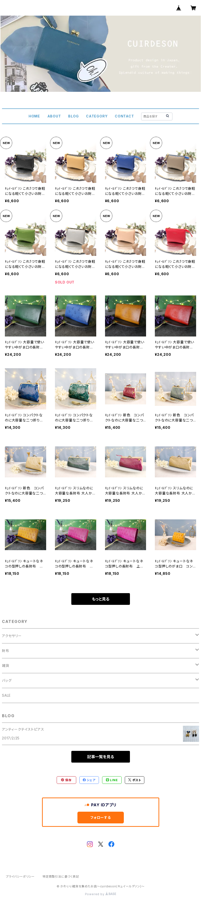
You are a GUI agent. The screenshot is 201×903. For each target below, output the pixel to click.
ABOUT (54, 116)
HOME (34, 116)
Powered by (100, 894)
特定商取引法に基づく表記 (60, 876)
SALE (6, 695)
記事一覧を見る (100, 756)
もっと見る (100, 599)
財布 (5, 651)
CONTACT (124, 116)
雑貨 (5, 665)
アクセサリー (12, 636)
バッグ (6, 680)
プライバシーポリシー (20, 876)
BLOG (73, 116)
